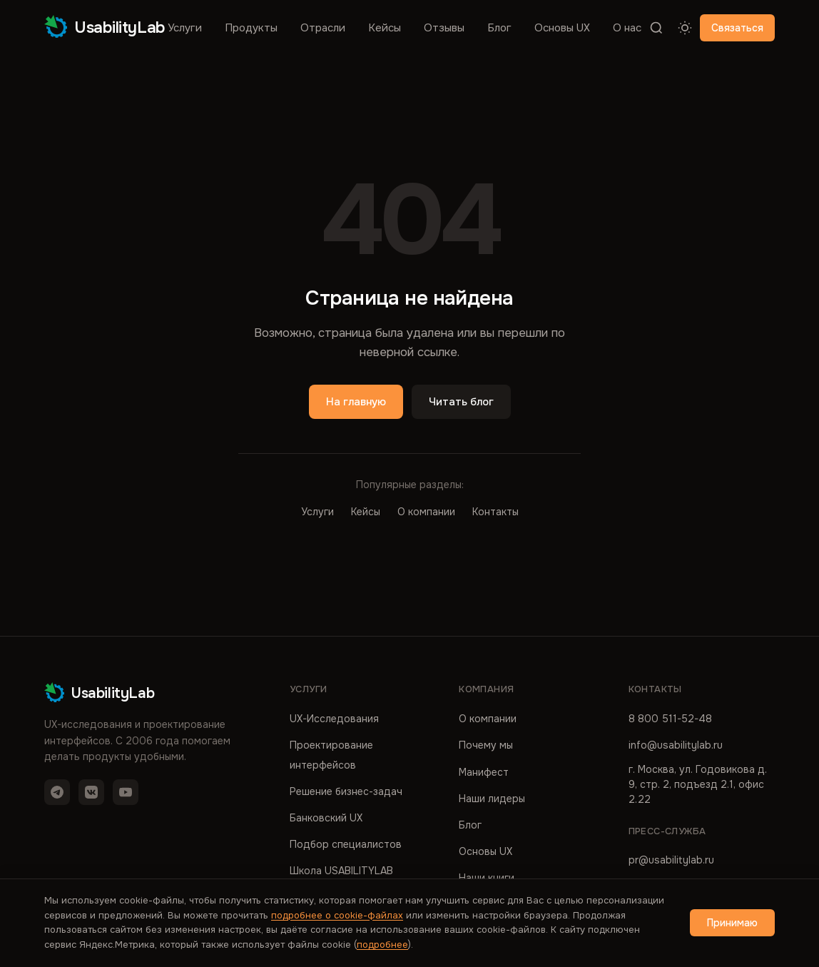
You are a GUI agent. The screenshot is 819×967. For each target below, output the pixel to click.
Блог (499, 28)
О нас (627, 28)
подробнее (382, 944)
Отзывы (444, 28)
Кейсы (384, 28)
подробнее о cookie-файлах (337, 915)
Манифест (484, 772)
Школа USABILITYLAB (341, 870)
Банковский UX (326, 817)
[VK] (91, 792)
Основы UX (562, 28)
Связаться (737, 27)
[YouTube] (125, 792)
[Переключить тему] (685, 28)
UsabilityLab (105, 27)
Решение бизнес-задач (346, 791)
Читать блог (461, 402)
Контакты (495, 511)
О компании (426, 511)
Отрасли (322, 28)
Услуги (185, 28)
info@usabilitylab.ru (676, 745)
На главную (356, 402)
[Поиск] (656, 28)
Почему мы (486, 745)
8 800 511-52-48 (670, 718)
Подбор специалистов (346, 844)
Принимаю (732, 922)
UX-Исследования (334, 718)
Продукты (251, 28)
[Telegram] (57, 792)
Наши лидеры (492, 798)
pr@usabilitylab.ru (671, 860)
